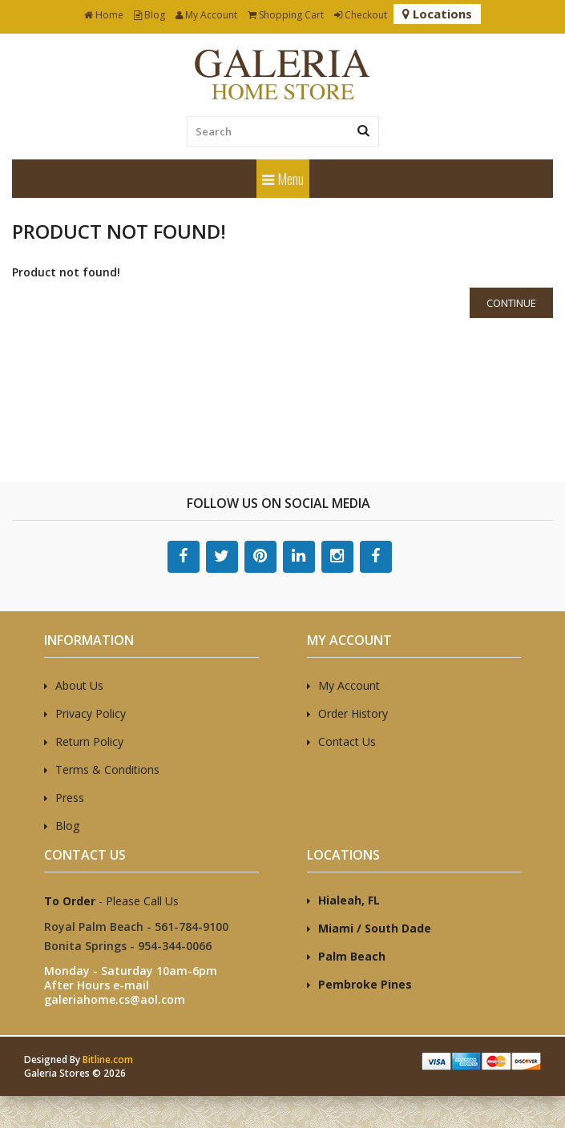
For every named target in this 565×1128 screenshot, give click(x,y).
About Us (79, 685)
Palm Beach (351, 956)
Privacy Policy (90, 713)
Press (69, 797)
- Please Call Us (111, 900)
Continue (511, 303)
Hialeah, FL (349, 900)
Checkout (360, 15)
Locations (437, 14)
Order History (353, 713)
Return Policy (89, 741)
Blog (149, 15)
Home (103, 15)
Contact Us (347, 741)
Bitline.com (108, 1059)
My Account (206, 15)
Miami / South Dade (374, 928)
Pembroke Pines (365, 984)
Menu (283, 178)
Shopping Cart (286, 15)
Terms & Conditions (107, 769)
